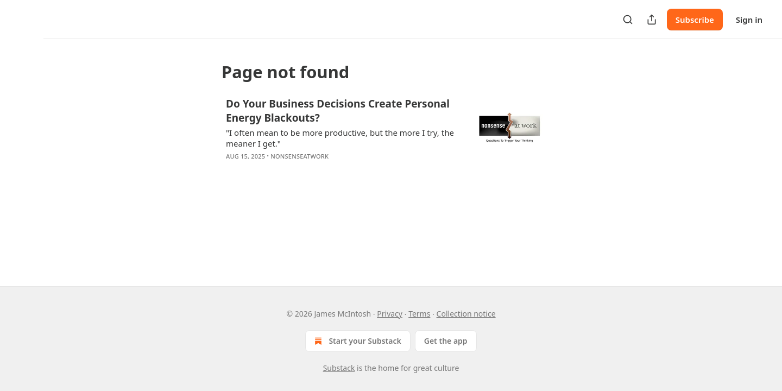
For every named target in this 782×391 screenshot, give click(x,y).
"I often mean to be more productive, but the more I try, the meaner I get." (340, 138)
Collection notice (466, 313)
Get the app (446, 341)
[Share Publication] (652, 19)
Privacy (389, 313)
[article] (391, 136)
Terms (419, 313)
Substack (339, 368)
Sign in (749, 19)
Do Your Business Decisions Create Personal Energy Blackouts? (338, 111)
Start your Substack (356, 341)
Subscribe (695, 19)
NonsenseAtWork (299, 156)
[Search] (628, 19)
